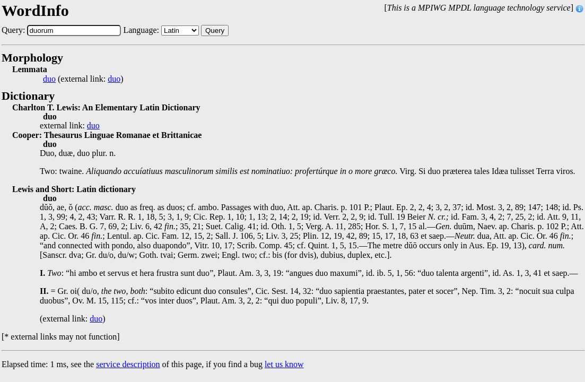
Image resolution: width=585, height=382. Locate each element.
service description (128, 364)
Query (214, 30)
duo (49, 79)
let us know (284, 364)
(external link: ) (83, 79)
